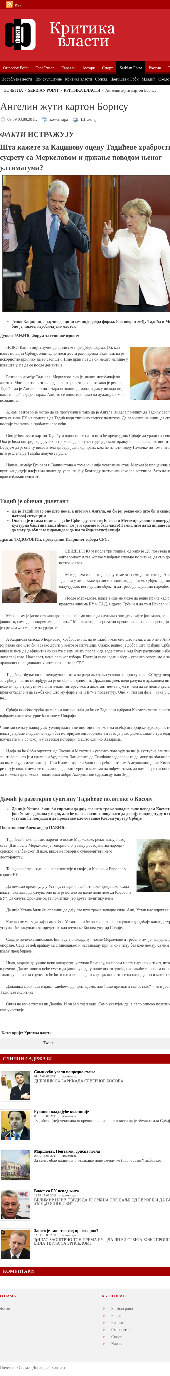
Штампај (88, 119)
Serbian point (122, 1308)
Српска (101, 79)
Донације (40, 1367)
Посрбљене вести (16, 79)
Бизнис (117, 1322)
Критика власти (82, 90)
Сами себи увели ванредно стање (64, 1072)
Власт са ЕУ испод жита (56, 1191)
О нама (23, 1367)
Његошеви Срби (124, 79)
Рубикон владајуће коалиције (61, 1111)
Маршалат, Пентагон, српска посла (67, 1151)
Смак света (121, 1330)
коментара (59, 119)
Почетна (13, 90)
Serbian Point (43, 90)
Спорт (116, 1337)
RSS (18, 5)
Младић (148, 79)
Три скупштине (48, 79)
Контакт (58, 1367)
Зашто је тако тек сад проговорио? (66, 1230)
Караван (118, 1344)
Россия (117, 1315)
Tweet (48, 1043)
